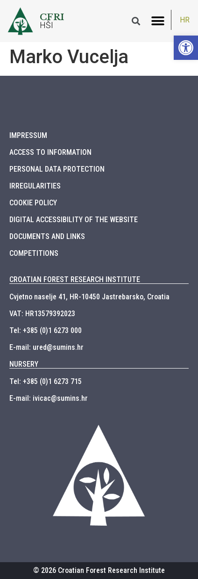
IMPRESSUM (28, 135)
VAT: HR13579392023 (42, 313)
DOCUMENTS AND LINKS (47, 236)
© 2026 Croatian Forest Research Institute (99, 570)
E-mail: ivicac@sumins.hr (48, 398)
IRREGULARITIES (35, 185)
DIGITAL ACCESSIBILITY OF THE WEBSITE (73, 219)
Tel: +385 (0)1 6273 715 (45, 381)
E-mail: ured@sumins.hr (46, 347)
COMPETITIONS (33, 253)
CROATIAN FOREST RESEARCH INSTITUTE (74, 279)
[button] (158, 21)
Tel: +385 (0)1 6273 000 (45, 330)
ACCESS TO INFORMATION (50, 152)
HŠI (47, 25)
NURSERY (23, 364)
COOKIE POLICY (33, 202)
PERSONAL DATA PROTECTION (57, 169)
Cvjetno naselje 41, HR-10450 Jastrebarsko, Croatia (89, 296)
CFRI (52, 16)
